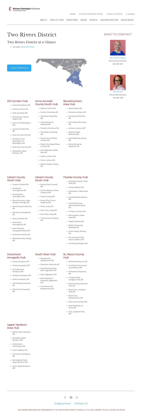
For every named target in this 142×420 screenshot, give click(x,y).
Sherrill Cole (118, 92)
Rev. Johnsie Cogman (118, 58)
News (84, 20)
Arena (73, 14)
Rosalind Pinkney (27, 47)
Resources (127, 20)
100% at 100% (57, 20)
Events (94, 20)
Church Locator (114, 14)
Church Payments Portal (91, 14)
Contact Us (81, 404)
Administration (109, 20)
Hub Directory (19, 68)
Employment (62, 404)
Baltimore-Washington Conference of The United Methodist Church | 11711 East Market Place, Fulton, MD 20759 (71, 410)
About (43, 20)
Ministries (72, 20)
